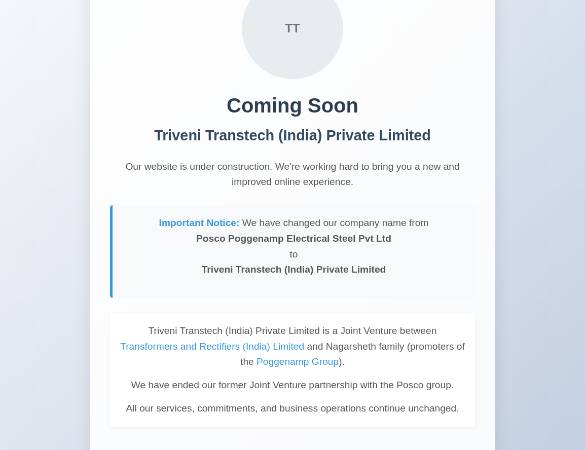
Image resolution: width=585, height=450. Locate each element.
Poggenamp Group (298, 361)
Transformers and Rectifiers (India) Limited (212, 346)
